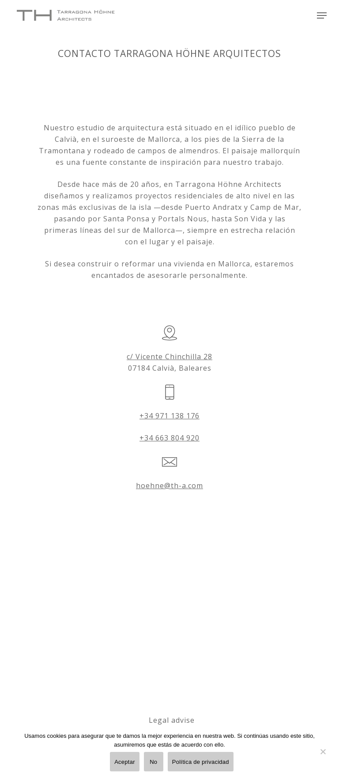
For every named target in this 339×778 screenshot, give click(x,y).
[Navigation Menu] (322, 15)
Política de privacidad (200, 762)
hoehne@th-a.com (169, 485)
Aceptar (124, 762)
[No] (322, 757)
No (153, 762)
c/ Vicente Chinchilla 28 (169, 356)
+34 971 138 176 (169, 416)
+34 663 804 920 (169, 438)
